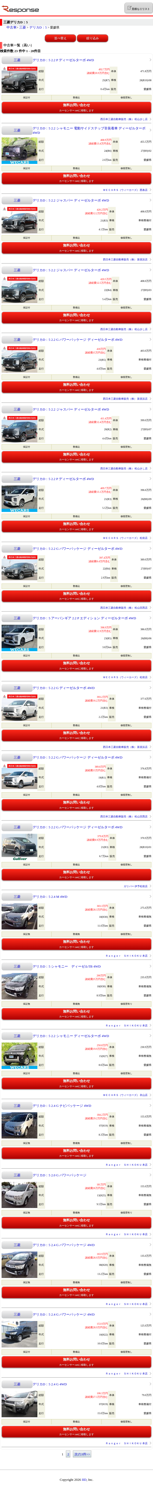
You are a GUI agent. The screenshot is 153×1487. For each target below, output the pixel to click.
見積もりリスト (139, 8)
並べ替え (60, 38)
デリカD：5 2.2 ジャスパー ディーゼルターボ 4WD (71, 200)
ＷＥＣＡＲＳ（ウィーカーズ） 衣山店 (125, 1095)
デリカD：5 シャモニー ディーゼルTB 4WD (67, 966)
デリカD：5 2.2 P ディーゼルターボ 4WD (63, 60)
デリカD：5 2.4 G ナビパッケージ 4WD (62, 1106)
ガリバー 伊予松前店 (136, 886)
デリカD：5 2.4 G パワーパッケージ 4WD (64, 1245)
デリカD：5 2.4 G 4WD (50, 1384)
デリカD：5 (38, 27)
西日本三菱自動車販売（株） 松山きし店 (124, 119)
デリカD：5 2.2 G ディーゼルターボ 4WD (64, 688)
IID (84, 1480)
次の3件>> (82, 1454)
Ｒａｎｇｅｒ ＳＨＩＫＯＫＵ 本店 (127, 955)
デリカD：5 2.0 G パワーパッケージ (59, 1175)
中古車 (11, 27)
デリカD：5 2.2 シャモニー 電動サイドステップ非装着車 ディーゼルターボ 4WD (89, 130)
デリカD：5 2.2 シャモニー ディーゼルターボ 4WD (71, 1036)
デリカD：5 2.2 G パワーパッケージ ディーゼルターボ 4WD (77, 340)
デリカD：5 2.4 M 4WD (50, 897)
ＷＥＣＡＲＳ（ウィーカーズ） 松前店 (125, 538)
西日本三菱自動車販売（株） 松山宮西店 (124, 607)
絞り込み (92, 38)
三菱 (22, 27)
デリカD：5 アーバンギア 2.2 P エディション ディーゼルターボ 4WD (84, 618)
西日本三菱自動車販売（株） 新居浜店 (125, 259)
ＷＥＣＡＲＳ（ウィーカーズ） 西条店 (125, 190)
